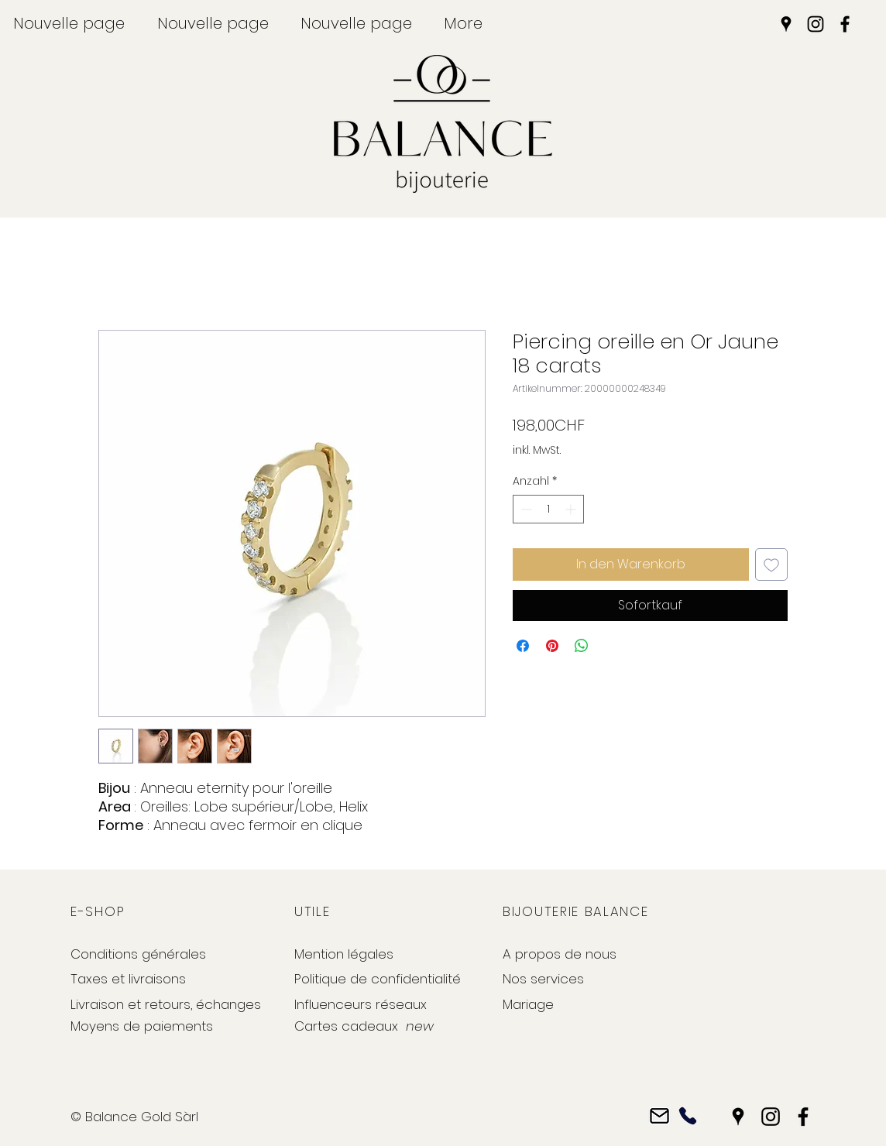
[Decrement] (524, 509)
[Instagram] (815, 24)
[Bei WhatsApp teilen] (581, 645)
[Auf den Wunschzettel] (771, 564)
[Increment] (572, 509)
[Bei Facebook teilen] (522, 645)
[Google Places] (786, 24)
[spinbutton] (548, 509)
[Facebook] (845, 24)
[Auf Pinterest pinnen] (552, 645)
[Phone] (687, 1116)
